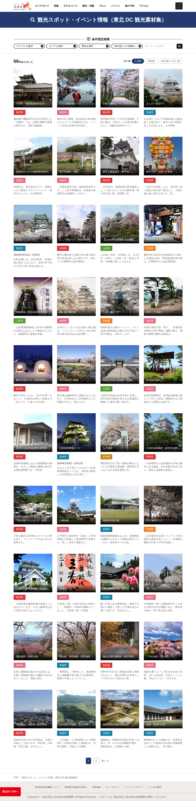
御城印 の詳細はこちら (69, 555)
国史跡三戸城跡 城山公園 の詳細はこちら (76, 692)
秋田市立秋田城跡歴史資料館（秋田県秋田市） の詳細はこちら (33, 416)
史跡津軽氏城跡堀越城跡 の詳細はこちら (119, 692)
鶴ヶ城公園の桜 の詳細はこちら (74, 278)
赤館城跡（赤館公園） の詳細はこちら (33, 624)
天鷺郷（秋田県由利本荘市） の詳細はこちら (33, 71)
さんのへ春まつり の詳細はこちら (162, 70)
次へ (105, 761)
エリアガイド (42, 6)
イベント (115, 6)
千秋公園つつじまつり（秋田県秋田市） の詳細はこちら (33, 488)
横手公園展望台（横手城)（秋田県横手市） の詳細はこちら (119, 139)
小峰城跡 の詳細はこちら (70, 487)
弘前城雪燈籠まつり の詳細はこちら (76, 414)
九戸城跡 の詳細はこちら (113, 414)
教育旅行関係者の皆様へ (76, 787)
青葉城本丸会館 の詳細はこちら (161, 206)
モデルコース (70, 6)
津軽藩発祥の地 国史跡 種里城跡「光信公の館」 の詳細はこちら (119, 556)
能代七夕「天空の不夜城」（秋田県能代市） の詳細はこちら (163, 139)
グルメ (102, 6)
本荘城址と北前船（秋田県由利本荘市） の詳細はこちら (33, 692)
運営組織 (96, 787)
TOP (16, 777)
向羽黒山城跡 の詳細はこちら (159, 346)
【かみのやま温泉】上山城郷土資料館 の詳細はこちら (119, 207)
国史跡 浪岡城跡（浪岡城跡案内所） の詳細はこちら (76, 624)
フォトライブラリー (134, 787)
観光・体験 (88, 6)
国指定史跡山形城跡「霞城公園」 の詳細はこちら (119, 348)
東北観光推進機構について (47, 787)
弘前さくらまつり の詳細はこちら (32, 206)
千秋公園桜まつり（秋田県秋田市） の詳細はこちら (119, 71)
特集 (56, 6)
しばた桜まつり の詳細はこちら (117, 278)
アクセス (144, 6)
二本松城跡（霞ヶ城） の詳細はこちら (163, 624)
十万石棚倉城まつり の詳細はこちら (76, 70)
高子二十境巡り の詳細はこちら (161, 278)
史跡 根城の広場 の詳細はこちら (162, 691)
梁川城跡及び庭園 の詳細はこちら (75, 346)
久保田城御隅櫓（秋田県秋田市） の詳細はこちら (163, 416)
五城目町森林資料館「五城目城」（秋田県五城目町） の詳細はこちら (33, 556)
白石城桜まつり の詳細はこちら (161, 487)
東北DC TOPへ (10, 791)
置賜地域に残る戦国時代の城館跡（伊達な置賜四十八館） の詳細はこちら (33, 281)
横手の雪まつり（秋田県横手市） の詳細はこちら (33, 348)
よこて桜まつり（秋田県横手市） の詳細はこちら (76, 207)
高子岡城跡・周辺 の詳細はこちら (75, 138)
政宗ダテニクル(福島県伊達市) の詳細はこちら (33, 139)
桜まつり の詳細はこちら (157, 555)
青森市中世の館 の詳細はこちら (117, 487)
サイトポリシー (113, 787)
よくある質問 (155, 787)
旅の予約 (130, 6)
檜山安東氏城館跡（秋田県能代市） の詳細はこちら (119, 624)
